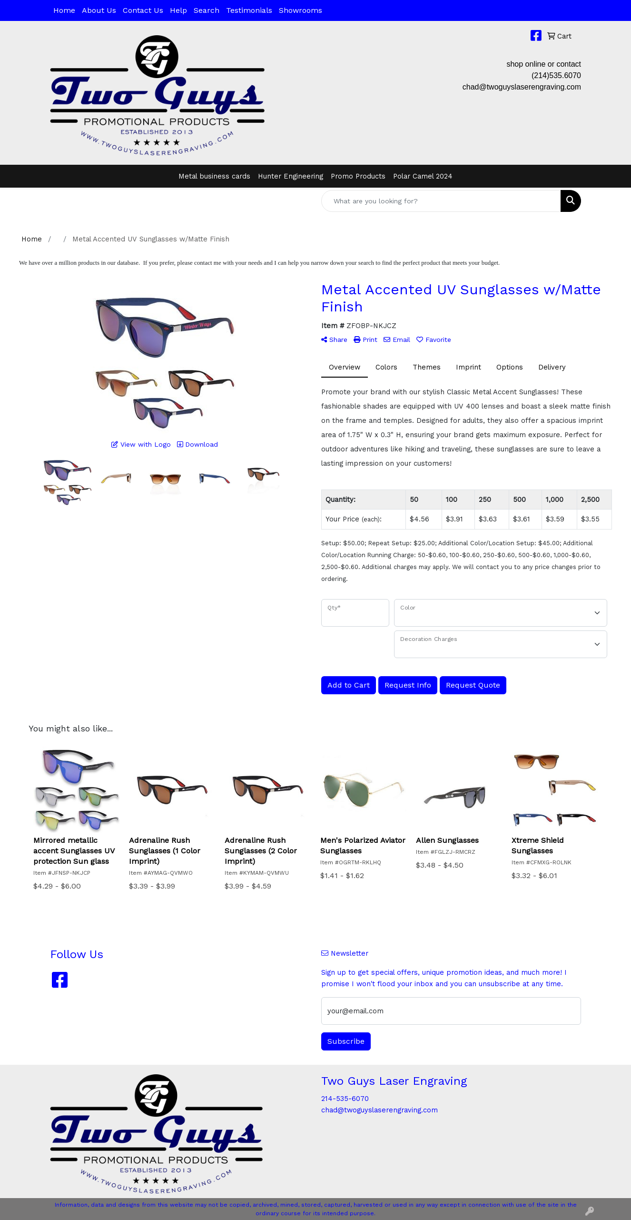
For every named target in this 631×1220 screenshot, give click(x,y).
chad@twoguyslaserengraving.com (522, 87)
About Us (99, 10)
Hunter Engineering (290, 176)
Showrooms (300, 10)
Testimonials (249, 10)
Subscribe (346, 1041)
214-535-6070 (345, 1098)
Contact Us (143, 10)
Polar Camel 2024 (423, 176)
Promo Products (358, 176)
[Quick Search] (441, 201)
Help (178, 10)
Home (64, 10)
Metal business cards (214, 176)
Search (206, 10)
